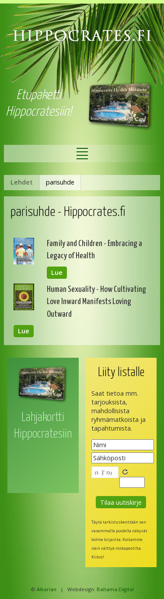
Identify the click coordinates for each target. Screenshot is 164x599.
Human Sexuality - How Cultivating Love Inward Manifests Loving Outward (96, 301)
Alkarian (46, 589)
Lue (57, 273)
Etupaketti (38, 95)
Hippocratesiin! (39, 112)
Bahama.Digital (115, 589)
